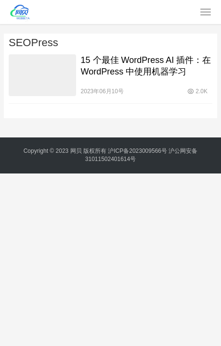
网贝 (76, 151)
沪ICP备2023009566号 (138, 151)
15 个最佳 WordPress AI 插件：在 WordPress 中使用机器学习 (146, 65)
